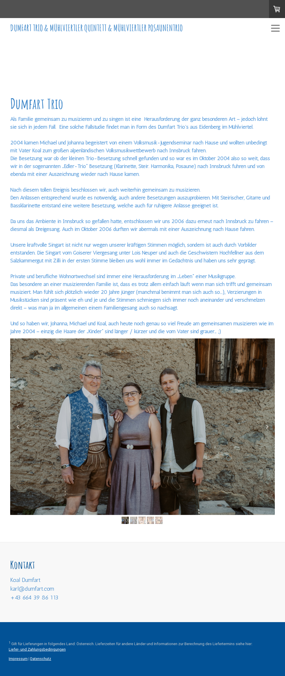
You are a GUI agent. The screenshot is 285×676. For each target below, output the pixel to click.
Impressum (18, 658)
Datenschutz (40, 658)
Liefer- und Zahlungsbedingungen (37, 649)
